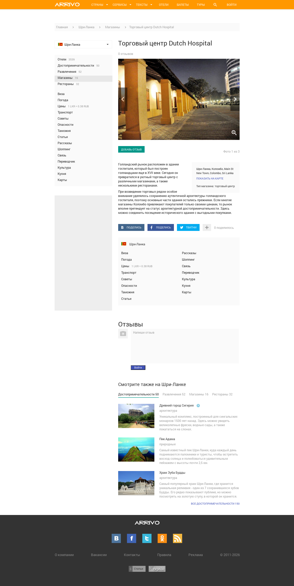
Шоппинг (188, 259)
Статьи (126, 299)
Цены (125, 266)
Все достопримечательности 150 (215, 503)
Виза (124, 253)
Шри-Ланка (86, 27)
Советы (126, 279)
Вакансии (99, 554)
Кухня (186, 285)
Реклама (195, 554)
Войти (232, 5)
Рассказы (189, 253)
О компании (64, 554)
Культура (188, 279)
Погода (126, 259)
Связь (186, 266)
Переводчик (190, 272)
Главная (62, 27)
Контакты (132, 554)
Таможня (127, 292)
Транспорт (128, 272)
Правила (164, 554)
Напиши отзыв (143, 332)
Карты (186, 292)
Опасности (129, 285)
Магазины (112, 27)
